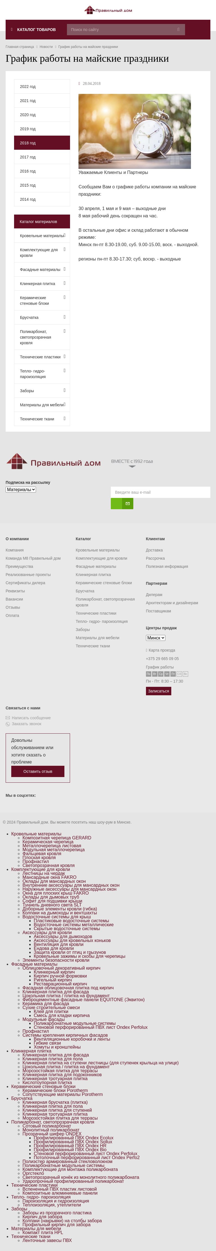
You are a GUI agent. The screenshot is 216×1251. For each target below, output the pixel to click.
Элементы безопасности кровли (55, 960)
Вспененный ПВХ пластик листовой (59, 1189)
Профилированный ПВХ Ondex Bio (70, 1149)
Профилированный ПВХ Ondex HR (70, 1145)
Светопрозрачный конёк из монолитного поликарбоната (80, 1177)
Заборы (43, 390)
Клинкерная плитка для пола (52, 1058)
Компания (15, 550)
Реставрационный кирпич (60, 983)
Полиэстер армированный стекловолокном (67, 1161)
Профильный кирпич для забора (56, 1224)
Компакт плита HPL (42, 1232)
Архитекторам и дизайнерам (172, 603)
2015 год (27, 185)
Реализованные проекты (28, 574)
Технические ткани (43, 418)
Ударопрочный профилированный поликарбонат (73, 1181)
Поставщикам (158, 611)
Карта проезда (160, 650)
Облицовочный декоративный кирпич (61, 968)
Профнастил (35, 861)
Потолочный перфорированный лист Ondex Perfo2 (87, 1157)
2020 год (27, 114)
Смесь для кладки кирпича (62, 1015)
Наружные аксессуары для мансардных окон (69, 889)
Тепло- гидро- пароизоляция (43, 373)
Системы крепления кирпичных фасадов (65, 1035)
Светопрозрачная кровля (48, 865)
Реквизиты (15, 591)
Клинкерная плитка (43, 283)
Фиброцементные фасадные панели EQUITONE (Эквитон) (83, 999)
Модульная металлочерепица (53, 849)
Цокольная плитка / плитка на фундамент (66, 995)
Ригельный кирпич (53, 980)
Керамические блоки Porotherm (55, 1090)
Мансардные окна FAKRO (49, 877)
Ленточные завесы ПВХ (47, 1240)
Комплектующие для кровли (43, 252)
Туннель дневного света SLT (52, 905)
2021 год (27, 100)
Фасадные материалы (43, 269)
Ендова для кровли (54, 948)
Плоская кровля (39, 857)
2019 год (27, 129)
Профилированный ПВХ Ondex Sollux (73, 1141)
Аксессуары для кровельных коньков (72, 940)
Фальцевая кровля (41, 853)
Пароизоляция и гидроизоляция (55, 1201)
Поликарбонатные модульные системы (75, 1023)
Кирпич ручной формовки (60, 976)
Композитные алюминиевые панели (60, 1193)
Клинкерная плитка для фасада (55, 991)
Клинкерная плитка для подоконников (62, 1074)
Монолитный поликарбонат (51, 1130)
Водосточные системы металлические (74, 924)
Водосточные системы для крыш (56, 916)
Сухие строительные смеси (51, 1007)
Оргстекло (33, 1173)
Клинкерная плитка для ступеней (57, 1110)
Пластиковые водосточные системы (71, 920)
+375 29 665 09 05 (162, 658)
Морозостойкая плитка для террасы (60, 1070)
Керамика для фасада (45, 1003)
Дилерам (154, 594)
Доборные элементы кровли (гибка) (59, 908)
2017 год (27, 157)
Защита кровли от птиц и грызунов (70, 952)
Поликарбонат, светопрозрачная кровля (43, 336)
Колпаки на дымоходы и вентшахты (59, 912)
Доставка (154, 550)
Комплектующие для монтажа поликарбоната (70, 1169)
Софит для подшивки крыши (52, 901)
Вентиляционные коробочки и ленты (72, 1039)
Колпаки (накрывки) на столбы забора (62, 1220)
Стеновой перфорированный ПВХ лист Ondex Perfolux (91, 1027)
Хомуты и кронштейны (57, 1047)
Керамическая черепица (47, 841)
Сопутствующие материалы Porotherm (62, 1094)
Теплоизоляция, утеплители (51, 1205)
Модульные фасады (43, 1019)
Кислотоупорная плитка (47, 1082)
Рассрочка (155, 558)
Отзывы (13, 607)
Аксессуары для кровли (47, 932)
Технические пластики (43, 356)
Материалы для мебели (43, 404)
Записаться (158, 691)
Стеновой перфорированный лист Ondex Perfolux (85, 1153)
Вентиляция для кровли (59, 944)
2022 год (27, 86)
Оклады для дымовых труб (50, 897)
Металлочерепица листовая (51, 845)
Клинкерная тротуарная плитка (55, 1078)
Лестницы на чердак (43, 873)
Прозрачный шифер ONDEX (52, 1133)
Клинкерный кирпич (54, 972)
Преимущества (19, 566)
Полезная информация (167, 566)
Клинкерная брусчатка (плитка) (55, 1102)
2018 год (27, 143)
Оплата (12, 615)
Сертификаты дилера (25, 583)
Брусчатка (43, 317)
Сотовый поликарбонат (46, 1126)
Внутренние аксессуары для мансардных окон (71, 885)
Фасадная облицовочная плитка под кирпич (68, 987)
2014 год (27, 199)
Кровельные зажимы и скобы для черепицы (79, 956)
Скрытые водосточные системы (67, 928)
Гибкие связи (47, 1043)
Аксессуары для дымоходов (63, 936)
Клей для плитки (51, 1011)
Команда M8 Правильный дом (33, 558)
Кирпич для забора (42, 1216)
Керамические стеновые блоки (43, 300)
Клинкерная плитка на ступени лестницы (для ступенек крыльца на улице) (100, 1062)
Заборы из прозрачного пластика (57, 1212)
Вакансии (14, 599)
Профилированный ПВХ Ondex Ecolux (73, 1137)
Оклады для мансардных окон (54, 881)
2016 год (27, 171)
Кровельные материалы (43, 235)
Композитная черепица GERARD (56, 837)
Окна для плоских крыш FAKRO (55, 893)
